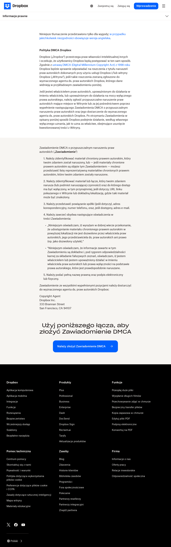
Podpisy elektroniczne (124, 424)
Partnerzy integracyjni (71, 504)
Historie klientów (68, 470)
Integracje (12, 401)
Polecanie (64, 493)
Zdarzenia (64, 464)
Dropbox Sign (67, 424)
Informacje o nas (121, 459)
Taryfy (62, 435)
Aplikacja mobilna (17, 395)
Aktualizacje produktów (72, 441)
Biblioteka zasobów (70, 476)
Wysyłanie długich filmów (126, 395)
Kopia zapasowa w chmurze (127, 412)
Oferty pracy (119, 464)
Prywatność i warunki (19, 470)
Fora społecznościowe (71, 487)
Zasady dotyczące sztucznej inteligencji (29, 494)
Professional (66, 395)
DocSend (64, 418)
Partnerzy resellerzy (70, 498)
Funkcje (11, 407)
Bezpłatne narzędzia (18, 435)
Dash (62, 412)
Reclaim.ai (65, 430)
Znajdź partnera (68, 510)
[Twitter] (8, 524)
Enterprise (65, 407)
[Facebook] (16, 524)
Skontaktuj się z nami (19, 464)
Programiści (65, 481)
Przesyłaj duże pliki (122, 390)
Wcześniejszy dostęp (18, 424)
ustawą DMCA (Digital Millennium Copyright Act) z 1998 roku (91, 65)
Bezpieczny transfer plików (127, 407)
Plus (61, 390)
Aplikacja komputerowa (20, 390)
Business (64, 401)
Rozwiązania (14, 412)
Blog (61, 459)
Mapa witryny (14, 500)
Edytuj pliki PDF (121, 418)
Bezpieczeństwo (16, 418)
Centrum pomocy (16, 459)
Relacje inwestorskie (123, 470)
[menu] (163, 6)
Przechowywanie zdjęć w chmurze (131, 401)
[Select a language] (92, 6)
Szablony (12, 430)
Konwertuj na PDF (122, 430)
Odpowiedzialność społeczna (128, 476)
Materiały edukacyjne (19, 506)
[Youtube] (23, 524)
